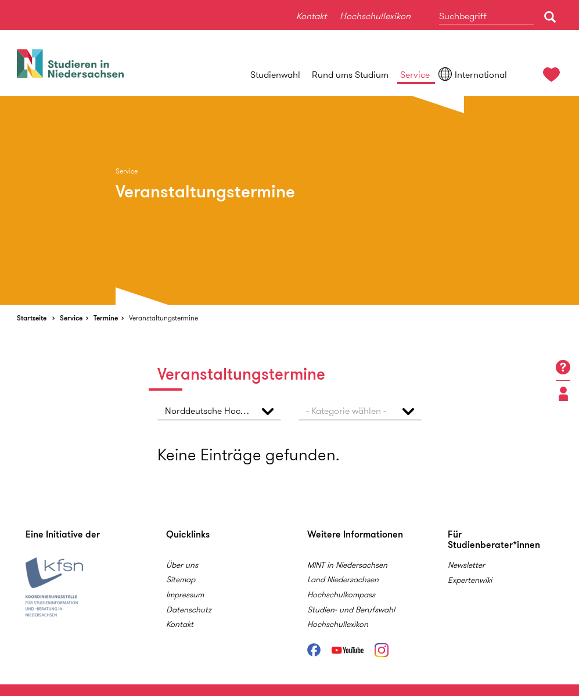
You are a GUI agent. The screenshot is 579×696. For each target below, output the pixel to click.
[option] (289, 200)
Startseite (31, 318)
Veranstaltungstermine (163, 318)
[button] (219, 410)
